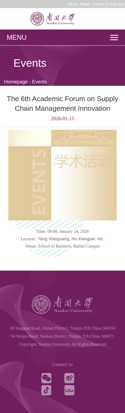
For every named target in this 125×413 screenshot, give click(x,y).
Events (39, 81)
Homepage (16, 81)
